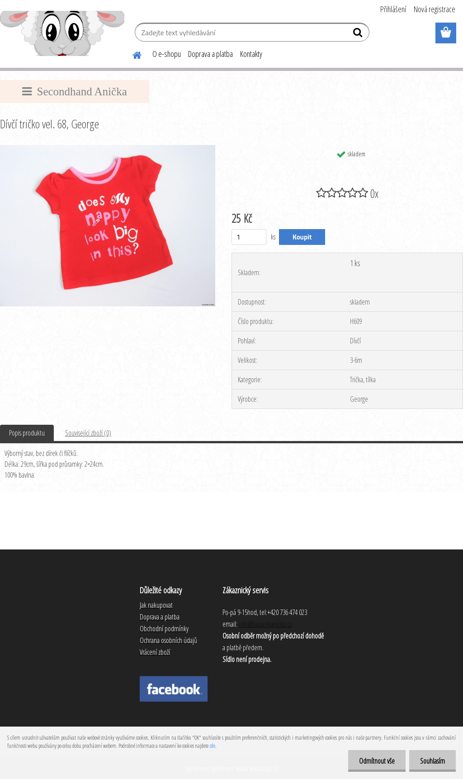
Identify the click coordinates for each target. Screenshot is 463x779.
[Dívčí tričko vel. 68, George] (107, 149)
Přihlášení (393, 9)
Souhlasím (432, 761)
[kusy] (249, 237)
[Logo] (62, 33)
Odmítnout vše (375, 761)
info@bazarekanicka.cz (265, 624)
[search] (359, 34)
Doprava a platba (210, 53)
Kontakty (251, 53)
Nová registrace (434, 9)
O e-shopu (166, 53)
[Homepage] (131, 53)
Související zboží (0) (88, 433)
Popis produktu (27, 433)
